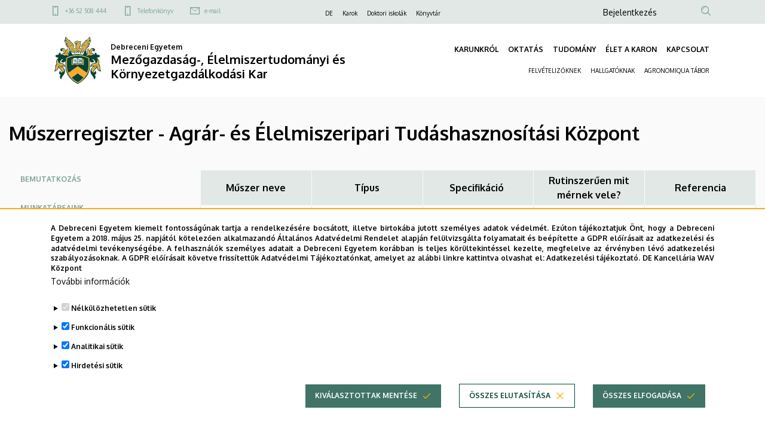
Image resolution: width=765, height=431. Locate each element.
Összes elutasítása (509, 406)
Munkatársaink (52, 207)
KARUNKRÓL (476, 49)
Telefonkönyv (155, 10)
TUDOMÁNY (574, 49)
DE (329, 13)
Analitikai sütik (97, 357)
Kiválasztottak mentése (366, 406)
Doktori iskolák (386, 13)
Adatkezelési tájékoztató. (593, 269)
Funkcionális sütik (102, 338)
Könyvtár (428, 13)
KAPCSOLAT (687, 49)
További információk (90, 293)
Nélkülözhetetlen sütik (113, 319)
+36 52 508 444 (85, 10)
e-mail (212, 10)
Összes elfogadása (641, 406)
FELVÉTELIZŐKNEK (554, 70)
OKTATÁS (525, 49)
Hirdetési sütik (97, 376)
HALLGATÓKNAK (612, 70)
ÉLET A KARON (631, 49)
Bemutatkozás (50, 179)
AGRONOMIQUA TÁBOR (676, 70)
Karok (349, 13)
